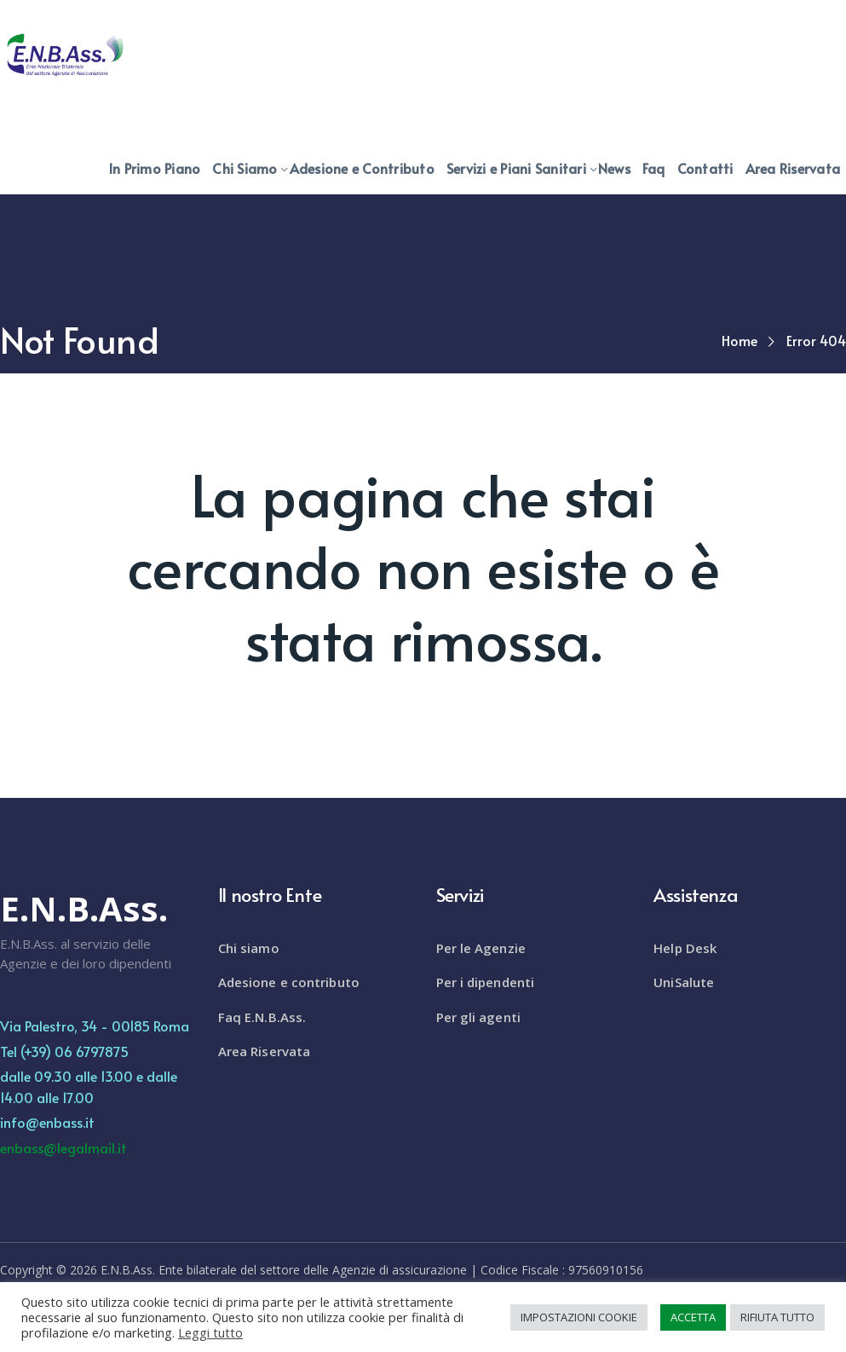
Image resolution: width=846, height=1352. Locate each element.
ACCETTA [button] (693, 1317)
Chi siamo (248, 947)
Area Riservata (264, 1051)
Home (739, 340)
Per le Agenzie (481, 947)
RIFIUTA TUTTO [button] (777, 1317)
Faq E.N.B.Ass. (262, 1017)
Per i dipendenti (485, 982)
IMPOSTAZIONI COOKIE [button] (579, 1317)
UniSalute (683, 982)
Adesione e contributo (289, 982)
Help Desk (685, 947)
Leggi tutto (210, 1332)
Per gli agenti (478, 1017)
